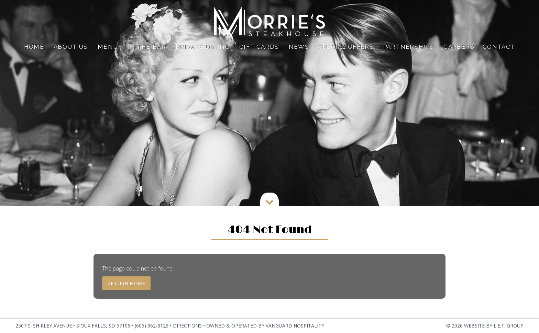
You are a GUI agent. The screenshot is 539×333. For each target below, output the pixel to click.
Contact (499, 46)
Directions (187, 325)
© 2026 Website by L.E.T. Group (485, 325)
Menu (108, 46)
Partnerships (408, 46)
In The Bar (147, 46)
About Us (71, 46)
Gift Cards (259, 46)
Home (34, 46)
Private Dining (203, 46)
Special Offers (346, 46)
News (299, 46)
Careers (458, 46)
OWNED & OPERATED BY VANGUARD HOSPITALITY (265, 325)
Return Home (126, 283)
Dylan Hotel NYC (269, 21)
